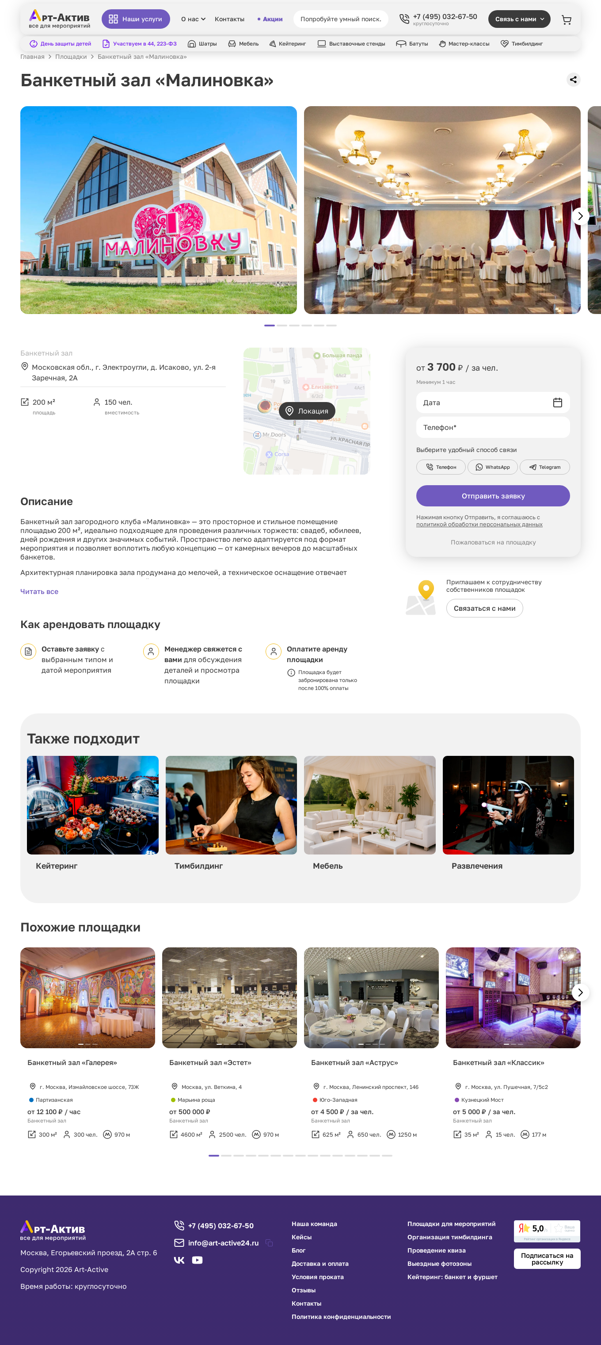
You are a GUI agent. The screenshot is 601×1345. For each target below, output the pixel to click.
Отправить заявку (493, 495)
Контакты (229, 19)
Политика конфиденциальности (341, 1316)
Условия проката (318, 1276)
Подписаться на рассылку (547, 1258)
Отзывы (304, 1290)
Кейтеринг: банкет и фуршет (452, 1276)
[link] (547, 1231)
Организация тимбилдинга (449, 1237)
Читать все (39, 591)
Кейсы (302, 1237)
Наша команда (314, 1223)
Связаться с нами (485, 608)
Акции (270, 19)
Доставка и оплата (320, 1263)
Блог (299, 1250)
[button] (581, 216)
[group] (93, 815)
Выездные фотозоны (439, 1263)
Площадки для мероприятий (451, 1223)
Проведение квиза (436, 1250)
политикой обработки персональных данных (479, 524)
